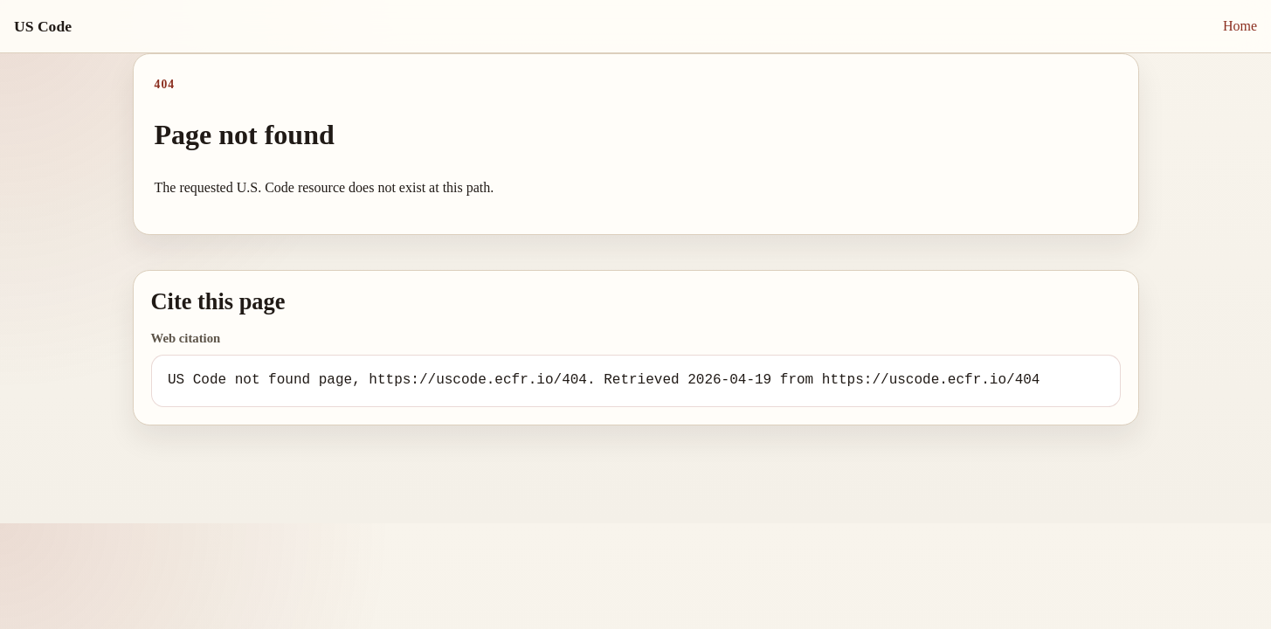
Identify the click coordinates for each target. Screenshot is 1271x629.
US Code (43, 26)
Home (1240, 25)
